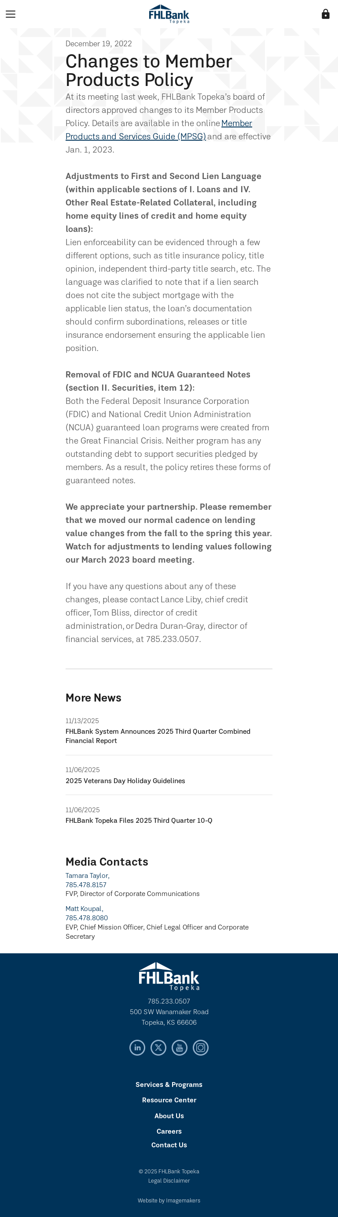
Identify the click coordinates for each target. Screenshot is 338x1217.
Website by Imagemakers (169, 1201)
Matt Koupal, (84, 909)
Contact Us (169, 1145)
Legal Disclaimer (169, 1181)
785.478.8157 (86, 885)
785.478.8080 (87, 918)
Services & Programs (169, 1085)
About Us (169, 1116)
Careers (169, 1131)
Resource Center (169, 1100)
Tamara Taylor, (88, 876)
